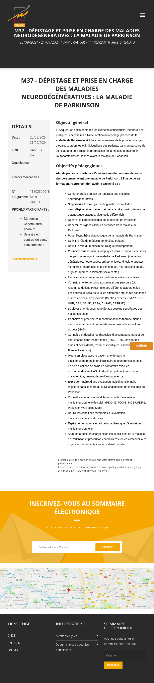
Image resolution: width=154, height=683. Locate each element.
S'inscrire (107, 547)
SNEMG (13, 650)
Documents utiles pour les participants (72, 647)
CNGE (11, 635)
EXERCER (14, 643)
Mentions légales (66, 636)
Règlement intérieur (24, 259)
